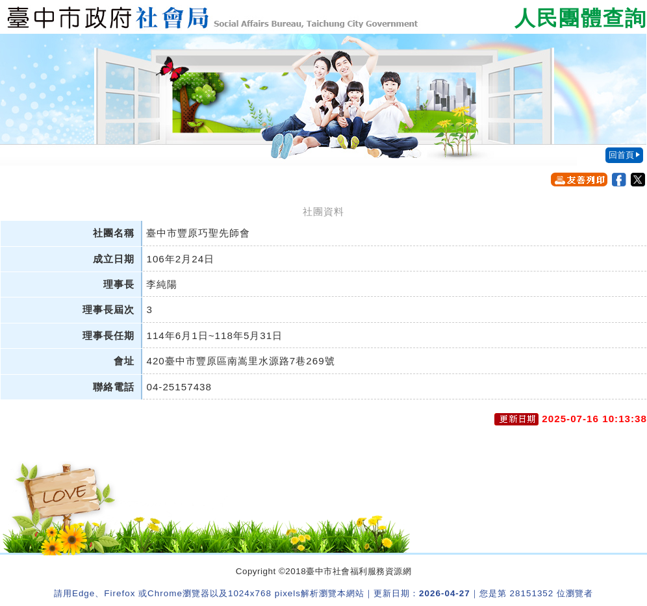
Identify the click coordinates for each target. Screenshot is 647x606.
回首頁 (621, 155)
